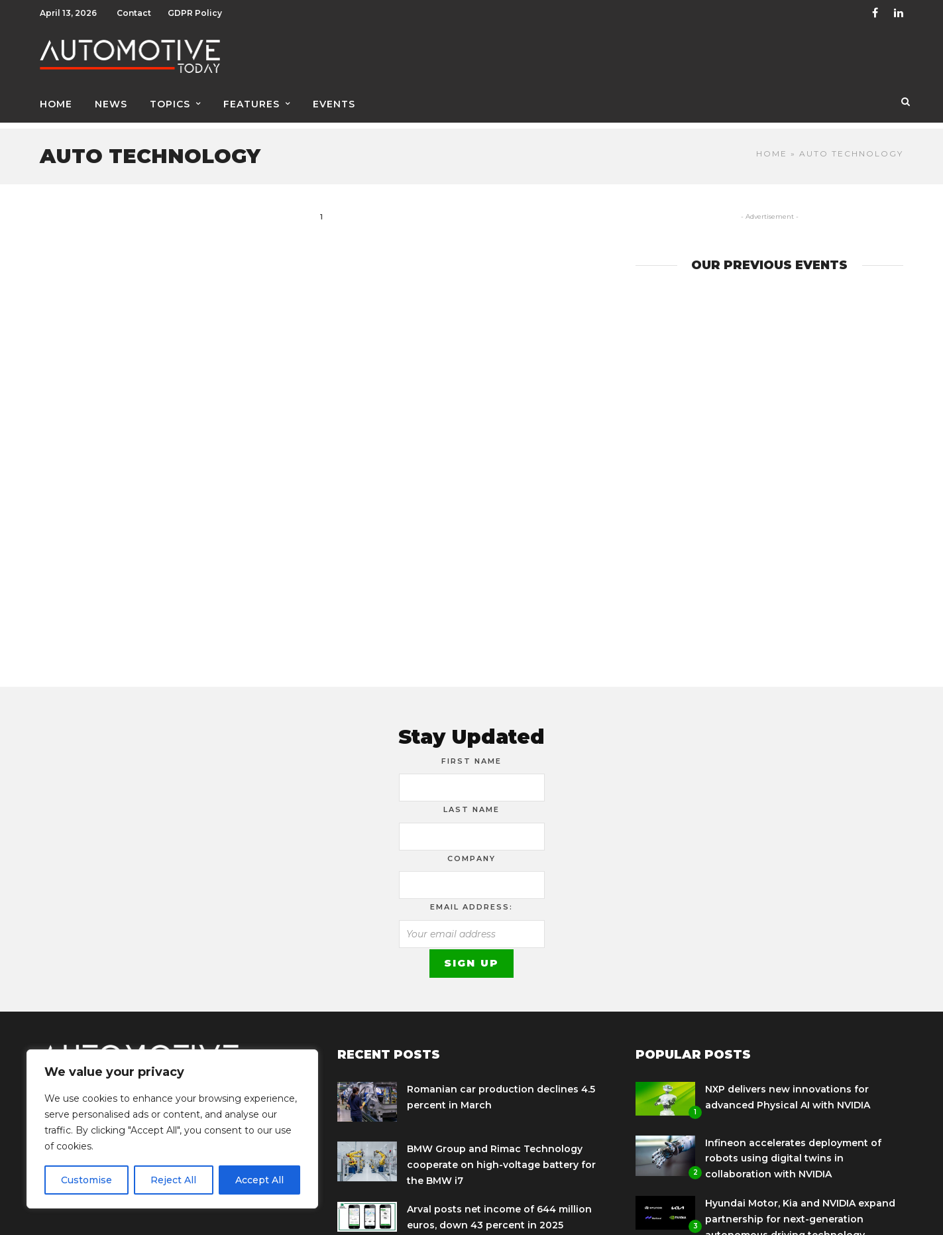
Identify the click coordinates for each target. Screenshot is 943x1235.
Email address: (471, 900)
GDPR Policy (195, 13)
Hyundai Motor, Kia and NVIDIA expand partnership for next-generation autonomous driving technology (800, 1212)
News (111, 104)
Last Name (471, 802)
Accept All (259, 1180)
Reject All (173, 1180)
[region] (172, 1128)
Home (56, 104)
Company (471, 851)
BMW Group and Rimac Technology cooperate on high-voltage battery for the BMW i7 (501, 1158)
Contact (134, 13)
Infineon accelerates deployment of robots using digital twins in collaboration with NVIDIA (793, 1152)
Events (334, 104)
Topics (170, 104)
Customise (86, 1180)
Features (251, 104)
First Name (471, 754)
